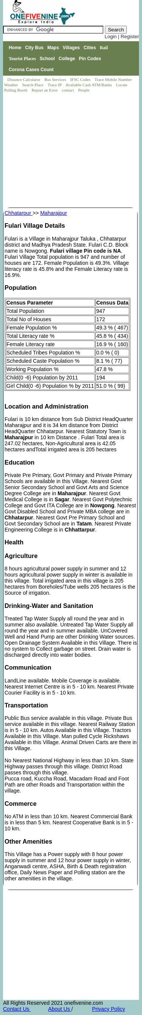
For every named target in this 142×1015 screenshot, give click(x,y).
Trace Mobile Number (114, 79)
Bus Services (55, 79)
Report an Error (45, 90)
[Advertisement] (71, 151)
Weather (11, 84)
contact (68, 90)
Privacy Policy (108, 1009)
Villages (71, 47)
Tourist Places (22, 58)
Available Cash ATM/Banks (89, 84)
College (67, 58)
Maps (53, 47)
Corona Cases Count (31, 69)
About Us (59, 1009)
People (83, 90)
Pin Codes (90, 58)
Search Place (33, 84)
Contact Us (17, 1009)
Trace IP (55, 84)
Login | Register (122, 36)
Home (15, 47)
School (47, 58)
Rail (104, 47)
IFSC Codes (80, 79)
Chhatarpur (19, 213)
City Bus (34, 47)
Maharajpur (53, 213)
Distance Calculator (23, 79)
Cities (90, 47)
